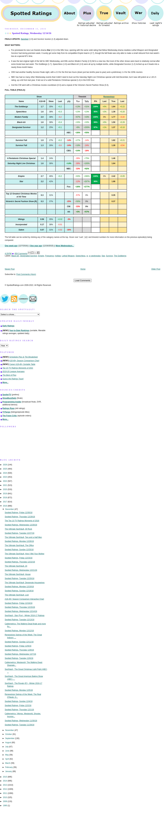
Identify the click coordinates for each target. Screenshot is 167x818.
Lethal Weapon (68, 256)
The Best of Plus (9, 375)
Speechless (80, 256)
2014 (5, 781)
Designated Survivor (28, 256)
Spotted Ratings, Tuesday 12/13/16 (19, 620)
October (9, 734)
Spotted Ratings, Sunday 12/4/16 (19, 701)
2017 (5, 502)
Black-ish (15, 256)
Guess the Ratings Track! (13, 379)
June (7, 751)
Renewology (109, 97)
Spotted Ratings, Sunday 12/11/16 (19, 642)
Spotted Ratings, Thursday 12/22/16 (20, 562)
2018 (5, 497)
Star (103, 256)
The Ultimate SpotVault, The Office (19, 545)
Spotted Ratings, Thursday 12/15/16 (20, 607)
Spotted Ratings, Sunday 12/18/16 (19, 591)
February (9, 767)
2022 (5, 481)
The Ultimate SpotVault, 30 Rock (18, 529)
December (9, 509)
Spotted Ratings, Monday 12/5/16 (19, 690)
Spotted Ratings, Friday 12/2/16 (18, 705)
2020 (5, 489)
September (10, 738)
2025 (5, 469)
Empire (41, 256)
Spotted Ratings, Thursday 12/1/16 (19, 710)
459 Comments (20, 253)
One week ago (11, 246)
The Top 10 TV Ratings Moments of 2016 (22, 521)
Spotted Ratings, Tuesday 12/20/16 (19, 578)
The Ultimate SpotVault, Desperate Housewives (25, 583)
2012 (5, 789)
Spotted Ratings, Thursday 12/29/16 (20, 517)
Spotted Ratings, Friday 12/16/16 (18, 603)
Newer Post (9, 269)
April (7, 759)
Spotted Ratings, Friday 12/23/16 (18, 558)
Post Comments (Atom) (26, 274)
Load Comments (82, 280)
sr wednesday (95, 256)
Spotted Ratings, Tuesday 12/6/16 (19, 658)
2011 (5, 793)
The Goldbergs (120, 256)
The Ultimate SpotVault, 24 (16, 566)
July (7, 747)
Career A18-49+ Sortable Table (22, 364)
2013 (5, 785)
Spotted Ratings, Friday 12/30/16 (18, 512)
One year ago (36, 246)
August (8, 742)
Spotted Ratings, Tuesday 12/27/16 (19, 533)
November (9, 730)
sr (87, 256)
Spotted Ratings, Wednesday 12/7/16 (20, 654)
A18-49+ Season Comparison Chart (24, 361)
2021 (5, 485)
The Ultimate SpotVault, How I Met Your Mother (24, 554)
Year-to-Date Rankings (19, 330)
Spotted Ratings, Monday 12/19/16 (19, 586)
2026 (5, 465)
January (9, 771)
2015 (5, 777)
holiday (58, 256)
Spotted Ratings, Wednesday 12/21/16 (21, 570)
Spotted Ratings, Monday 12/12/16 (19, 631)
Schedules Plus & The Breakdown (23, 357)
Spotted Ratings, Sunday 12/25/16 (19, 549)
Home (83, 269)
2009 (5, 801)
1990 (5, 805)
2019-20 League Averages (13, 371)
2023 (5, 477)
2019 (5, 493)
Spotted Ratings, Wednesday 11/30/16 (21, 721)
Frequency (49, 256)
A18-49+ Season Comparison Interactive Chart (24, 599)
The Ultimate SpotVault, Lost (17, 595)
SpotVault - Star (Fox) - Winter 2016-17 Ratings (25, 615)
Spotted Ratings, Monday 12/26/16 (19, 541)
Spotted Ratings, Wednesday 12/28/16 (21, 525)
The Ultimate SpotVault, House (18, 574)
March (8, 763)
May (7, 755)
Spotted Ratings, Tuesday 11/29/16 (19, 725)
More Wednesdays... (65, 246)
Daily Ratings (8, 326)
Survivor (109, 256)
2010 (5, 797)
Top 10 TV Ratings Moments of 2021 (17, 368)
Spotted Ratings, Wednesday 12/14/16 (31, 33)
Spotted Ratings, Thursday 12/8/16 (19, 650)
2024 (5, 473)
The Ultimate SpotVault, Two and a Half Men (23, 537)
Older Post (155, 269)
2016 (5, 506)
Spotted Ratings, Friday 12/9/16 (18, 646)
